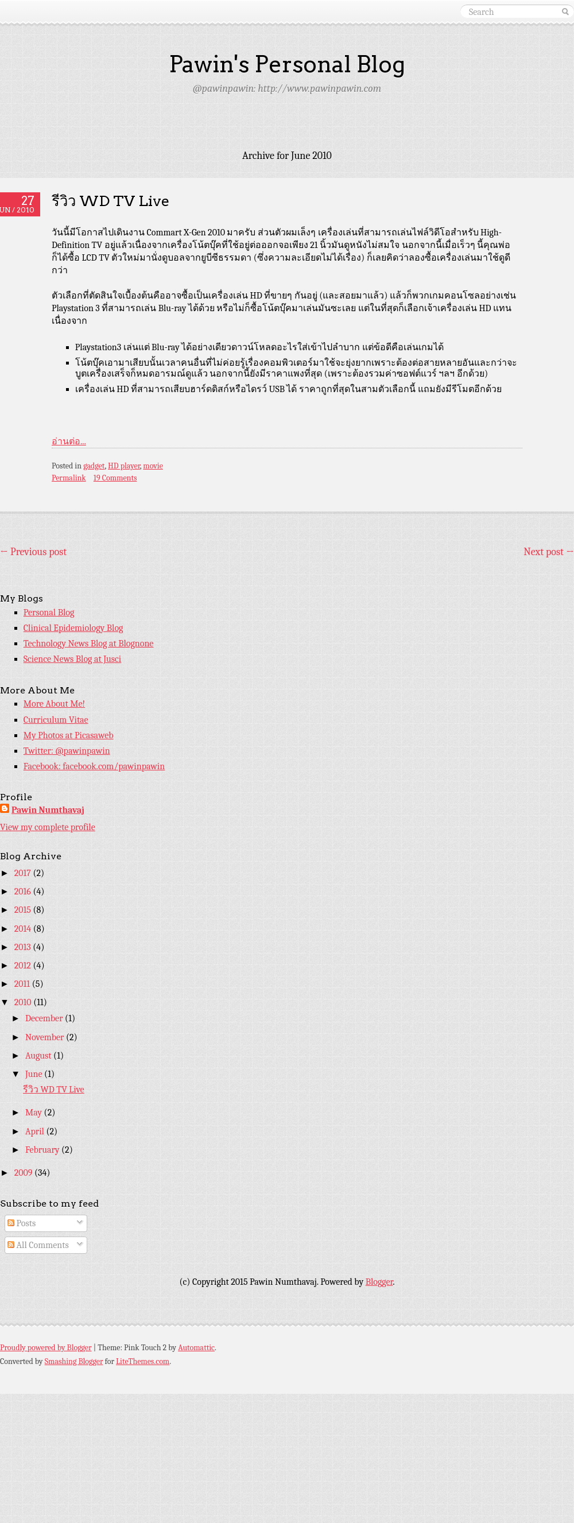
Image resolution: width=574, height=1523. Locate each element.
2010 (23, 1002)
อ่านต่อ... (69, 441)
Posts (21, 1223)
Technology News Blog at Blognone (89, 643)
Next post (548, 552)
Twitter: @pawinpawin (67, 751)
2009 (24, 1173)
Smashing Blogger (74, 1361)
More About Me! (54, 704)
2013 (23, 947)
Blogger (379, 1282)
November (45, 1037)
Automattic (196, 1348)
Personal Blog (49, 612)
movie (153, 466)
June (34, 1074)
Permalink (69, 478)
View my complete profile (47, 827)
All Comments (38, 1245)
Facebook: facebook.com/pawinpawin (94, 766)
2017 (23, 873)
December (45, 1018)
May (34, 1112)
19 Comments (115, 478)
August (39, 1056)
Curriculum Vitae (56, 720)
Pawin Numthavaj (47, 810)
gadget (93, 466)
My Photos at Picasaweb (69, 735)
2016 (23, 891)
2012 (23, 965)
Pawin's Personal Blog (287, 64)
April (35, 1131)
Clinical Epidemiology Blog (73, 628)
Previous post (33, 552)
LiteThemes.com (142, 1361)
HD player (124, 466)
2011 (23, 984)
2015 (23, 910)
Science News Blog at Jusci (72, 659)
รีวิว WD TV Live (110, 201)
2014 (23, 929)
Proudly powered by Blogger (46, 1348)
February (43, 1150)
